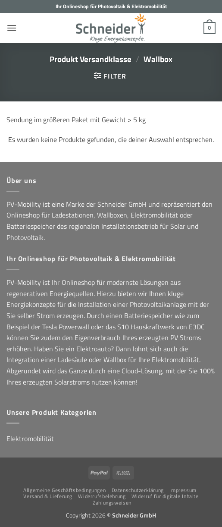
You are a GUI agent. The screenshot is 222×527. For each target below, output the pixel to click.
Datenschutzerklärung (138, 490)
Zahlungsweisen (112, 503)
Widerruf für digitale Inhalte (165, 496)
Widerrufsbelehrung (101, 496)
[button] (11, 27)
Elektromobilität (30, 438)
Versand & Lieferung (47, 496)
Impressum (183, 490)
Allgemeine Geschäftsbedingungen (64, 490)
